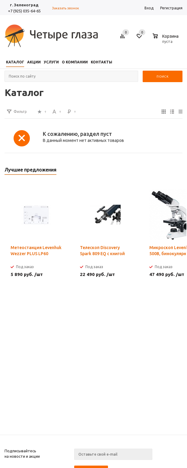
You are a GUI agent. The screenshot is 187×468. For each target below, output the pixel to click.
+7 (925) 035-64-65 (24, 11)
